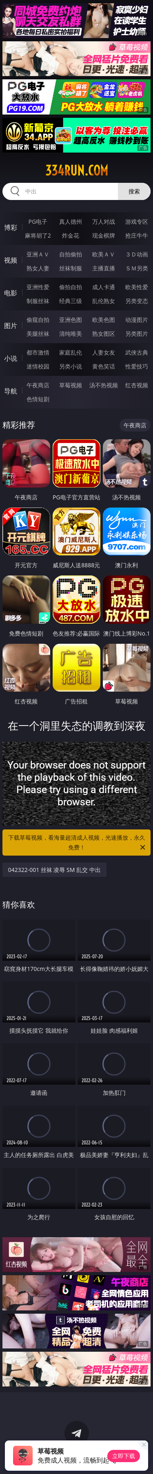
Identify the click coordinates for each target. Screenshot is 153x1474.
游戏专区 (136, 221)
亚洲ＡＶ (38, 254)
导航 (10, 390)
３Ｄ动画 (136, 254)
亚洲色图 (70, 320)
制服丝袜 (38, 301)
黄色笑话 (103, 366)
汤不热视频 (103, 385)
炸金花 (70, 235)
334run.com (76, 170)
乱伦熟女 (103, 301)
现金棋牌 (103, 235)
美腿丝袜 (38, 333)
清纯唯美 (70, 333)
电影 (10, 292)
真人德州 (70, 221)
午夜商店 (38, 385)
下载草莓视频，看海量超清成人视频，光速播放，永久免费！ (77, 843)
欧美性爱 (136, 287)
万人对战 (103, 221)
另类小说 (70, 366)
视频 (10, 260)
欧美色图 (103, 320)
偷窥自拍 (38, 320)
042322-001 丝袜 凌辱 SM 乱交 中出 (54, 870)
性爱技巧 (136, 366)
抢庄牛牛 (136, 235)
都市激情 (38, 352)
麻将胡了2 (38, 235)
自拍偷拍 (70, 254)
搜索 (134, 191)
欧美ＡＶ (103, 254)
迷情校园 (38, 366)
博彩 (10, 227)
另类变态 (136, 301)
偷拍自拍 (70, 287)
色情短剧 (38, 399)
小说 (10, 358)
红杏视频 (136, 385)
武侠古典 (136, 352)
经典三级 (70, 301)
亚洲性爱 (38, 287)
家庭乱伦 (70, 352)
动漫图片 (136, 320)
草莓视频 (70, 385)
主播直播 (103, 268)
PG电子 (37, 221)
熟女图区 (103, 333)
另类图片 (136, 333)
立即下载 (123, 1456)
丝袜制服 (70, 268)
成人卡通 (103, 287)
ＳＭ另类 (136, 268)
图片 (10, 325)
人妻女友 (103, 352)
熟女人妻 (38, 268)
